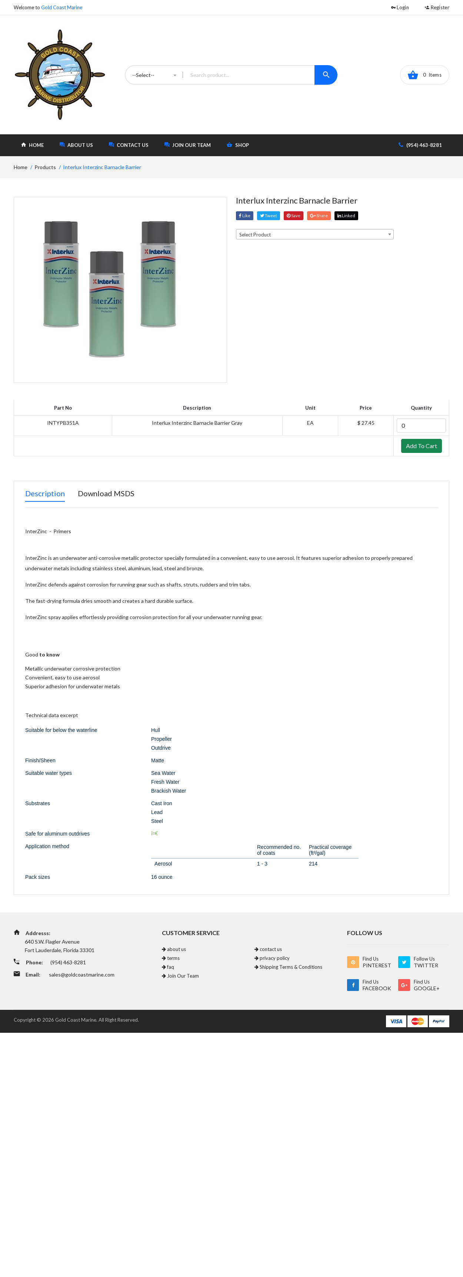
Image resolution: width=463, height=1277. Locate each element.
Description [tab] (45, 493)
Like (244, 215)
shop (238, 145)
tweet (268, 215)
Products (45, 167)
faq (168, 967)
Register (437, 7)
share (319, 215)
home (32, 145)
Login (400, 7)
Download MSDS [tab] (106, 493)
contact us (129, 145)
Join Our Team (187, 145)
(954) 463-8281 (420, 145)
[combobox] (315, 234)
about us (76, 145)
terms (171, 958)
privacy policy (272, 958)
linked (346, 215)
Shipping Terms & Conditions (288, 967)
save (293, 215)
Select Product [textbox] (255, 235)
